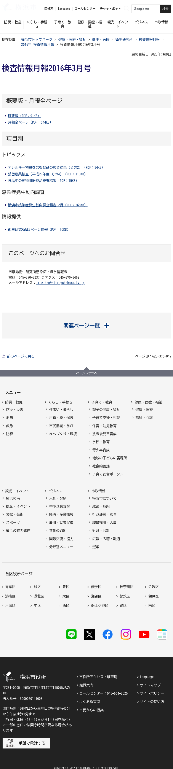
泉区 (65, 583)
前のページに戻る (21, 356)
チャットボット (110, 8)
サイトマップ (150, 676)
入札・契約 (58, 501)
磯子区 (96, 583)
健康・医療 (100, 39)
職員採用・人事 (104, 525)
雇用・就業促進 (61, 525)
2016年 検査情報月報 (37, 44)
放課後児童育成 (104, 437)
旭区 (37, 583)
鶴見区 (153, 592)
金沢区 (153, 583)
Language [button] (64, 8)
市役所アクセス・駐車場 (98, 668)
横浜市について (104, 501)
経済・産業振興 (61, 517)
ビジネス (55, 490)
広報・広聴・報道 (106, 541)
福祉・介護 (144, 421)
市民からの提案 (91, 701)
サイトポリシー (152, 684)
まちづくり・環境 (63, 437)
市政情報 (98, 490)
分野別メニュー (61, 549)
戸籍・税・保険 (61, 421)
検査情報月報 (149, 39)
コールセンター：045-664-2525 (103, 684)
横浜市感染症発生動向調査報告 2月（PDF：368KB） (48, 205)
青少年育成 (101, 454)
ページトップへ (86, 373)
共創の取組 (58, 533)
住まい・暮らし (61, 413)
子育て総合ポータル (107, 478)
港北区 (39, 592)
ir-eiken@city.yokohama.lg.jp (60, 282)
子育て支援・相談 (106, 421)
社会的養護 (101, 470)
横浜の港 (13, 501)
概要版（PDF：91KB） (24, 116)
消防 (9, 421)
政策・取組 (101, 509)
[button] (87, 325)
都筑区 (125, 592)
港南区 (10, 592)
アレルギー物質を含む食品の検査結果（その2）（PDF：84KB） (56, 167)
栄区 (65, 592)
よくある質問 (89, 693)
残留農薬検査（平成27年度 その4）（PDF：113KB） (48, 174)
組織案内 (86, 676)
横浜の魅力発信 (18, 533)
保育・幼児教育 (104, 429)
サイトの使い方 (152, 693)
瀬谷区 (96, 592)
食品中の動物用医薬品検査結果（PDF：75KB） (43, 180)
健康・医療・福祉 (72, 39)
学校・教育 (101, 445)
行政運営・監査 (104, 517)
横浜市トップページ (36, 39)
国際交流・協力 (61, 541)
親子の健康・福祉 (106, 413)
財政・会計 (101, 533)
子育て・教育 (101, 402)
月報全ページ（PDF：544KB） (30, 122)
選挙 (95, 549)
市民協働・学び (61, 429)
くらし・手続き (60, 402)
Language (147, 668)
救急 (9, 429)
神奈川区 (127, 583)
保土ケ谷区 (99, 601)
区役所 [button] (48, 8)
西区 (65, 601)
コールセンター (85, 8)
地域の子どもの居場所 (109, 462)
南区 (151, 601)
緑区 (123, 601)
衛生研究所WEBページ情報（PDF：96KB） (39, 229)
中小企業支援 (59, 509)
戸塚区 (10, 601)
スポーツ (13, 525)
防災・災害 (14, 413)
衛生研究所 (124, 39)
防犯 (9, 437)
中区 (37, 601)
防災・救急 (13, 402)
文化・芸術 (14, 517)
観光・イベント (17, 490)
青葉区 (10, 583)
